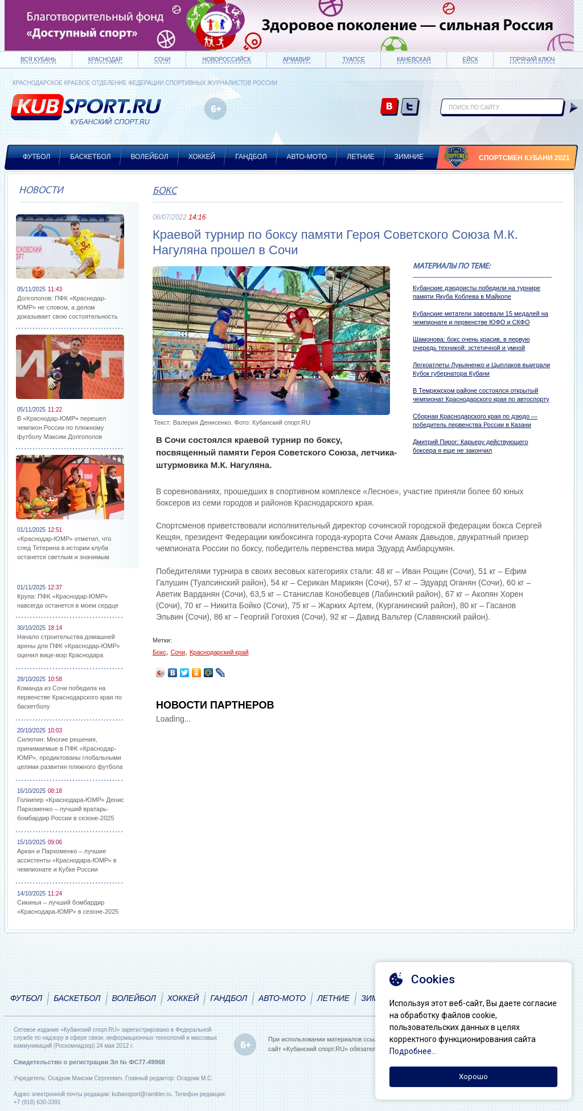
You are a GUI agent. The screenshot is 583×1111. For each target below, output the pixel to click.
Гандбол (250, 157)
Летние (361, 157)
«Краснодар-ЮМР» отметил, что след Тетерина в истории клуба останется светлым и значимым (64, 547)
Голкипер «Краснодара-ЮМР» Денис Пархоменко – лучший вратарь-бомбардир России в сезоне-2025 (70, 808)
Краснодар (105, 59)
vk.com (389, 107)
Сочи (162, 59)
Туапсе (353, 59)
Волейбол (150, 157)
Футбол (36, 157)
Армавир (297, 59)
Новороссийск (226, 59)
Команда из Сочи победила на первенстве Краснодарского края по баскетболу (69, 697)
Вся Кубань (38, 59)
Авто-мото (307, 157)
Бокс (164, 191)
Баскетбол (90, 157)
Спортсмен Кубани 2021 (524, 158)
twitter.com (410, 107)
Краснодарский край (219, 652)
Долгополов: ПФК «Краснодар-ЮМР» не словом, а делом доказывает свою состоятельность (67, 307)
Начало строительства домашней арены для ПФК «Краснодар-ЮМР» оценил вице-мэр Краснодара (68, 645)
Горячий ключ (532, 59)
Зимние (409, 157)
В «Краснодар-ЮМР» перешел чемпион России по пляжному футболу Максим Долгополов (61, 427)
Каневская (414, 59)
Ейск (470, 59)
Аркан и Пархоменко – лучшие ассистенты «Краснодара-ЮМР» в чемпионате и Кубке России (67, 860)
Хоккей (202, 157)
